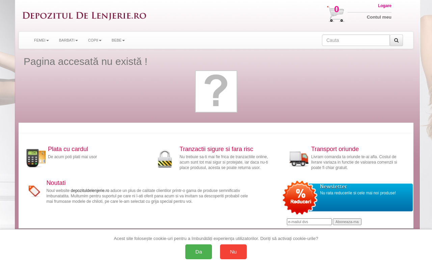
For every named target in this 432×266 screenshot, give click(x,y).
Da (198, 252)
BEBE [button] (118, 40)
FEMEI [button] (41, 40)
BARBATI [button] (68, 40)
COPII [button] (95, 40)
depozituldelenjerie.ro (90, 190)
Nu (233, 252)
